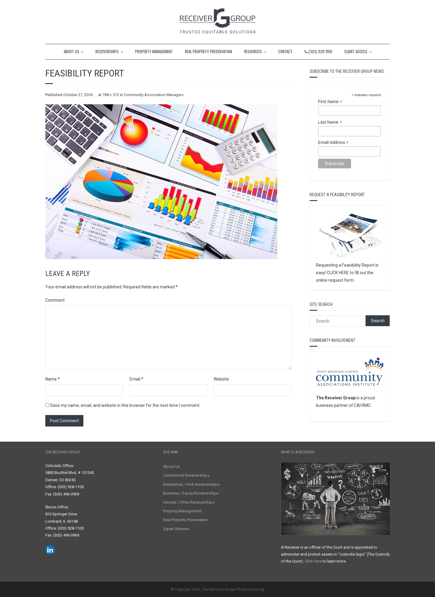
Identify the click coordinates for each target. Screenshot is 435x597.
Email (136, 379)
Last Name (330, 122)
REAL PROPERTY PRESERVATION (208, 51)
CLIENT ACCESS (355, 51)
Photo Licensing (250, 589)
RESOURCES (253, 51)
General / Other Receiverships (188, 502)
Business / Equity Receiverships (190, 493)
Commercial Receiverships (186, 475)
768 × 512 (110, 94)
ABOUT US (71, 51)
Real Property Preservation (185, 520)
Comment (55, 300)
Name (52, 379)
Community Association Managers (154, 94)
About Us (171, 466)
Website (221, 379)
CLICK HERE (338, 272)
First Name (330, 102)
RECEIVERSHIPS (107, 51)
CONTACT (285, 51)
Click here (313, 561)
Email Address (333, 142)
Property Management (182, 511)
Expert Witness (176, 529)
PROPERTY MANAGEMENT (154, 51)
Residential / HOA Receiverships (191, 484)
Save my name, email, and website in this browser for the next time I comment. (125, 405)
